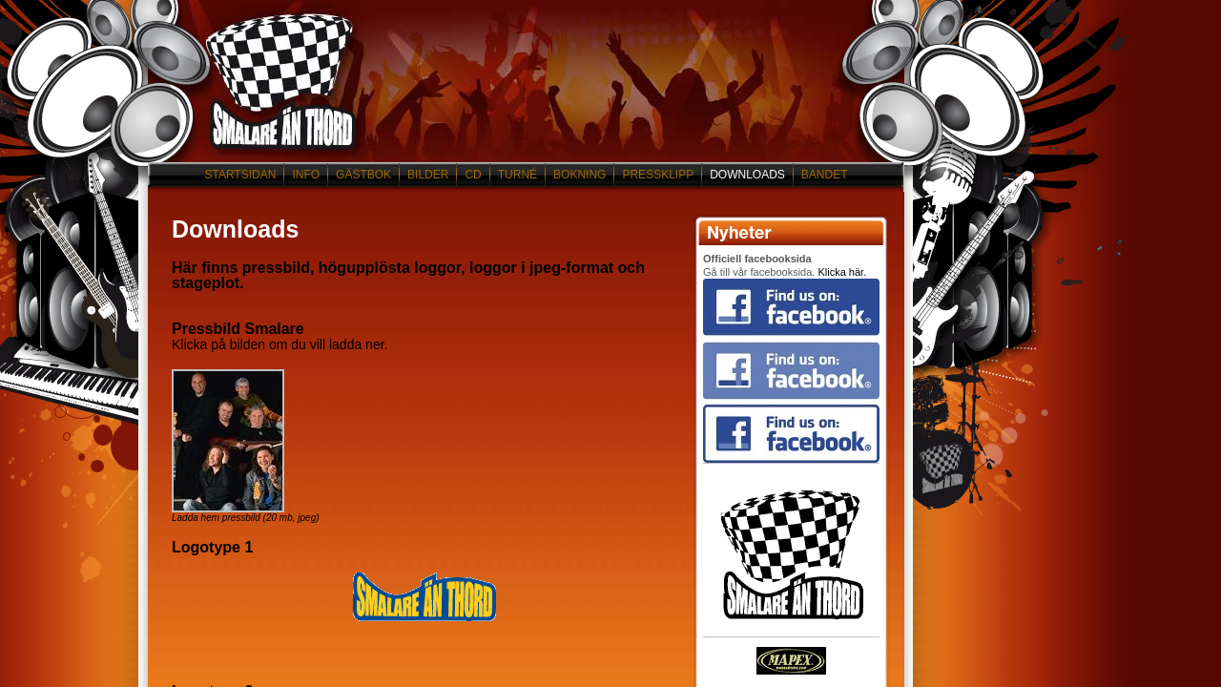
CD (473, 174)
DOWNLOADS (747, 174)
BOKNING (579, 174)
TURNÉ (517, 174)
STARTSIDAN (240, 174)
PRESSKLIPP (657, 174)
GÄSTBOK (363, 174)
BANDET (824, 174)
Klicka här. (841, 272)
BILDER (427, 174)
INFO (306, 174)
